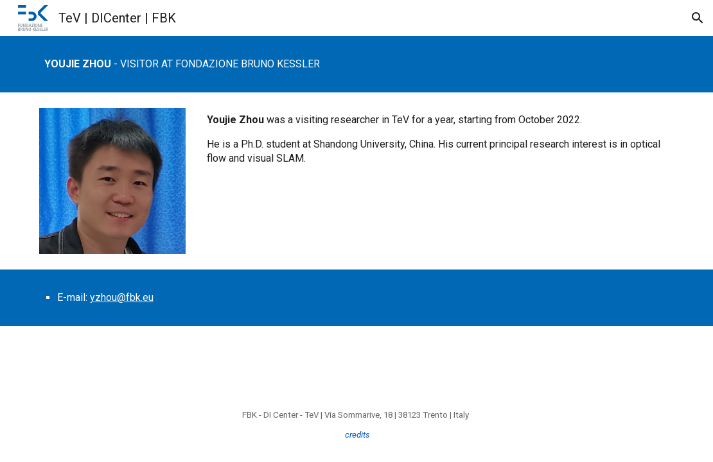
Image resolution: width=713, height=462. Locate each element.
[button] (697, 18)
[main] (356, 64)
